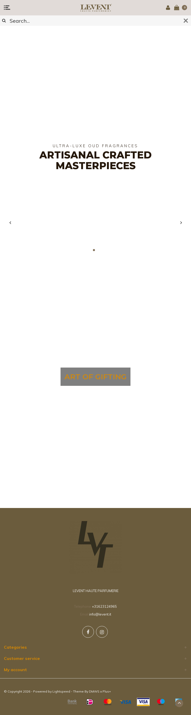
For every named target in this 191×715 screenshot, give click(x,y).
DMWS (94, 691)
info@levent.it (100, 614)
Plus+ (107, 691)
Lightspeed (61, 691)
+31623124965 (104, 606)
